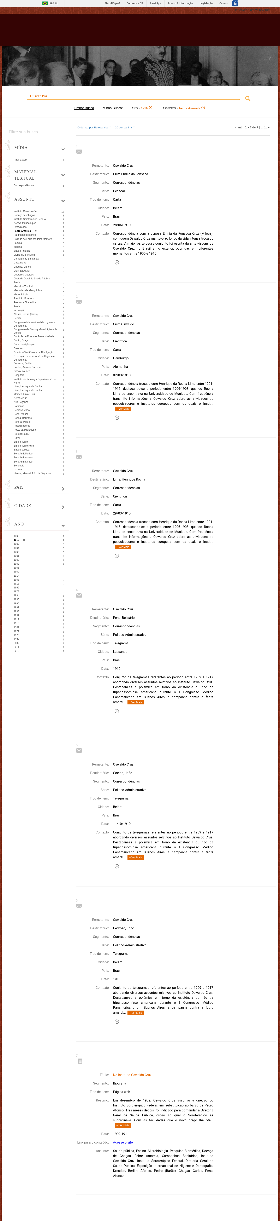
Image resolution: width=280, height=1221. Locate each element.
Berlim (17, 318)
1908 (16, 579)
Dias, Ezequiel (22, 270)
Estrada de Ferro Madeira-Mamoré (33, 239)
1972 (16, 591)
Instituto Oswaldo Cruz (26, 211)
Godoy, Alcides (22, 371)
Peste (17, 306)
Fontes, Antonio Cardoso (27, 367)
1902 (16, 559)
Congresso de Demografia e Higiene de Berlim (35, 331)
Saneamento (21, 441)
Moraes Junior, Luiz (24, 394)
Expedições (20, 227)
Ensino (17, 282)
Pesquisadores (22, 425)
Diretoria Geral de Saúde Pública (32, 278)
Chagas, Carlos (22, 266)
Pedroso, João (22, 410)
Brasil (53, 3)
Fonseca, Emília (22, 363)
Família (18, 243)
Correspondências (24, 185)
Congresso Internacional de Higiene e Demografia (34, 324)
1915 (16, 623)
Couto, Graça (21, 340)
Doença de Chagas (24, 215)
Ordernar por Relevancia (94, 127)
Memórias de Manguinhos (28, 290)
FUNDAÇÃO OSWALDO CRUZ (252, 10)
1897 (16, 607)
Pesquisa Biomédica (25, 302)
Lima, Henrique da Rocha (28, 386)
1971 (16, 631)
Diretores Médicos (24, 274)
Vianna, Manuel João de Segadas (32, 473)
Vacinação (19, 310)
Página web (20, 159)
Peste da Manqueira (25, 429)
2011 (16, 647)
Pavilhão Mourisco (24, 298)
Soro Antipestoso (23, 457)
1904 (16, 548)
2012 (16, 651)
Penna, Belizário (23, 418)
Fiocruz (20, 10)
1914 (16, 575)
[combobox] (140, 99)
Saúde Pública (22, 250)
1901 (16, 555)
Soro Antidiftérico (23, 453)
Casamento (20, 262)
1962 (16, 587)
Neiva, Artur (20, 398)
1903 (16, 563)
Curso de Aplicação (24, 344)
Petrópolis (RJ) (22, 433)
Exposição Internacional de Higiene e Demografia (34, 358)
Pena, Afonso (21, 414)
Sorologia (19, 465)
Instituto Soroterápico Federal (30, 219)
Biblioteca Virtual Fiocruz (122, 32)
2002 (16, 643)
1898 (16, 611)
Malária (18, 246)
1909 (16, 571)
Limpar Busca (84, 108)
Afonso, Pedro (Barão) (26, 314)
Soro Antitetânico (23, 461)
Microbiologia (21, 294)
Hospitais (19, 375)
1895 (16, 599)
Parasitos (19, 406)
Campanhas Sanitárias (26, 258)
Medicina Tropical (23, 286)
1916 (16, 583)
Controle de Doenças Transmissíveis (34, 336)
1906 (16, 567)
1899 (16, 615)
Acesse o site (123, 1142)
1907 (16, 543)
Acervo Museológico (25, 223)
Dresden (18, 348)
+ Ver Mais (122, 408)
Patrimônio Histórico (25, 234)
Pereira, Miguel (22, 421)
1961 (16, 627)
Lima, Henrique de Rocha (28, 390)
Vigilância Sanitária (24, 254)
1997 (16, 639)
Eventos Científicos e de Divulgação (33, 352)
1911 (16, 619)
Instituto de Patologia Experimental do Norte (34, 381)
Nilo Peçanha (21, 402)
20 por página (125, 127)
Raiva (17, 437)
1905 (16, 552)
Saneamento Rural (24, 445)
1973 (16, 635)
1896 (16, 603)
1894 (16, 595)
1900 (16, 536)
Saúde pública (21, 449)
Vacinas (18, 469)
